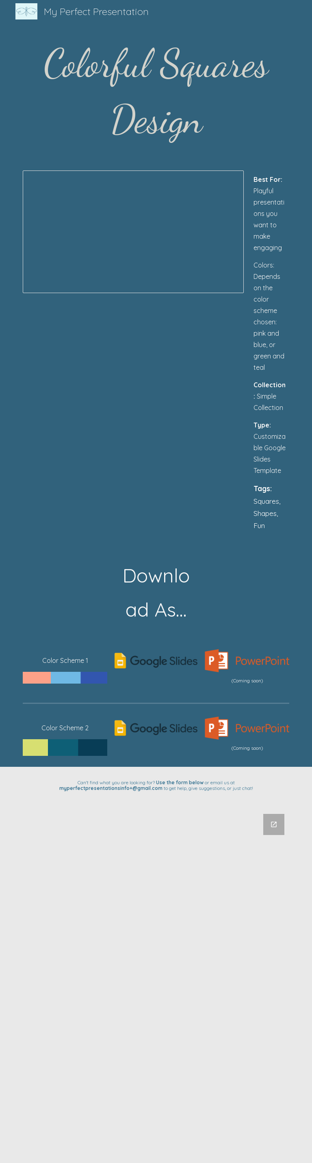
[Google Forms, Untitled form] (156, 983)
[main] (156, 91)
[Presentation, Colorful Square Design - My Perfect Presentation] (133, 231)
